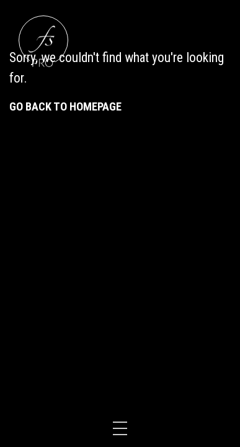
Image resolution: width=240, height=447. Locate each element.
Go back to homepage (65, 106)
